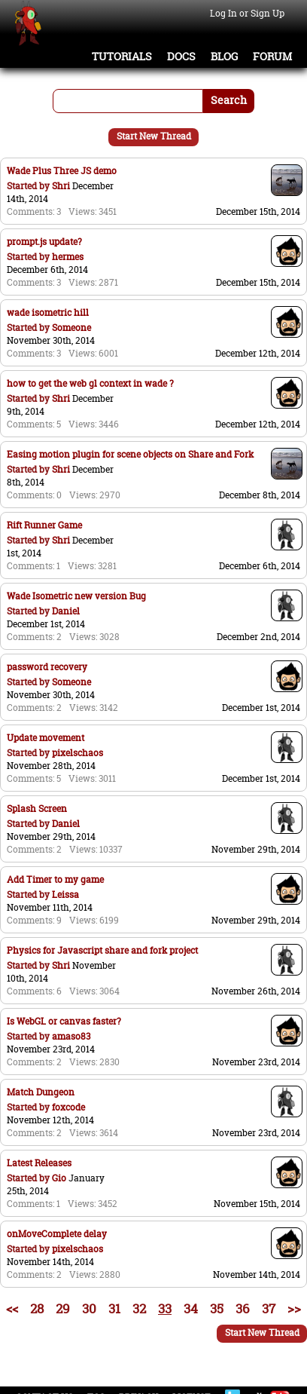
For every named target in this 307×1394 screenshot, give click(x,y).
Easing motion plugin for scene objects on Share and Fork (130, 454)
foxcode (68, 1107)
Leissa (65, 894)
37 (268, 1308)
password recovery (47, 666)
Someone (71, 327)
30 (89, 1308)
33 (165, 1308)
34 (191, 1308)
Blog (224, 56)
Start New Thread (154, 136)
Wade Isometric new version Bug (76, 596)
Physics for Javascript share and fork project (102, 950)
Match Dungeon (40, 1092)
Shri (61, 185)
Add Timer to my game (55, 879)
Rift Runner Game (44, 525)
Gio (59, 1178)
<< (12, 1308)
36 (243, 1308)
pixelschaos (77, 752)
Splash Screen (37, 808)
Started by (29, 185)
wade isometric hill (48, 312)
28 (37, 1308)
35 (216, 1308)
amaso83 (71, 1036)
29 (63, 1308)
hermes (68, 256)
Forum (272, 56)
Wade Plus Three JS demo (62, 170)
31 (114, 1308)
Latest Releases (39, 1163)
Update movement (45, 737)
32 (139, 1308)
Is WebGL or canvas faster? (64, 1021)
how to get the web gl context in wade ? (90, 383)
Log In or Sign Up (247, 13)
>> (294, 1308)
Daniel (66, 611)
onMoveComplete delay (57, 1233)
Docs (181, 56)
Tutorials (122, 56)
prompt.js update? (44, 241)
